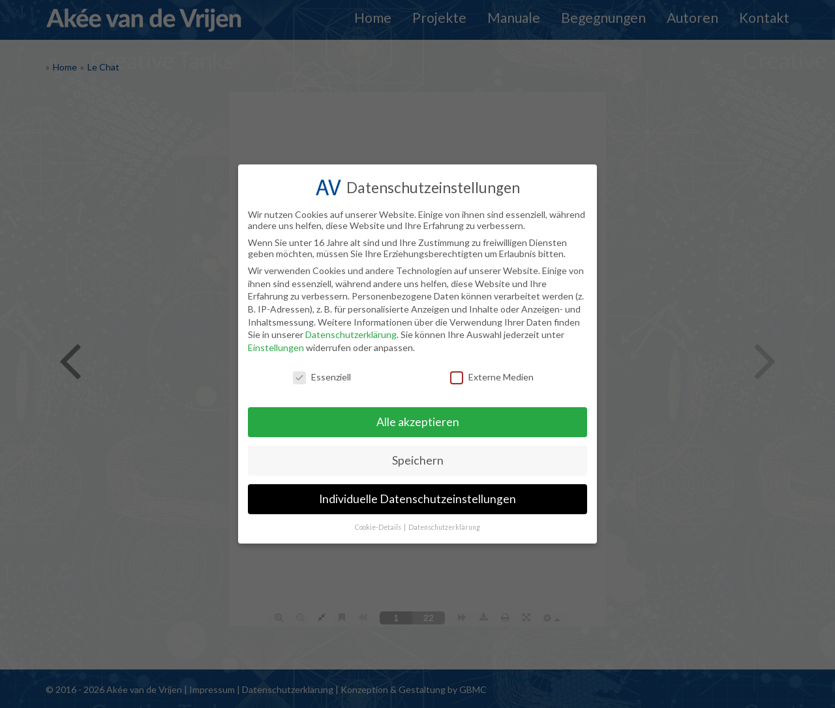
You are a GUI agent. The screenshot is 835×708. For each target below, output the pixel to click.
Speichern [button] (418, 460)
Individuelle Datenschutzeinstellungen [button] (417, 499)
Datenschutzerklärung (351, 334)
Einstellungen (276, 347)
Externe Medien (492, 376)
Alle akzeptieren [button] (417, 422)
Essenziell (322, 376)
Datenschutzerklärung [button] (444, 527)
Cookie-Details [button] (378, 527)
